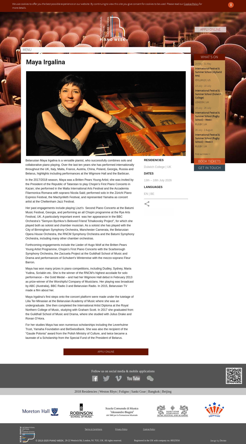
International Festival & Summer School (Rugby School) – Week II (207, 138)
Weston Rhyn (108, 391)
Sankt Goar (138, 391)
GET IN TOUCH (209, 167)
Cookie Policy (191, 4)
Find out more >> (202, 154)
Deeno (223, 440)
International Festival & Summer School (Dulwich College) (208, 94)
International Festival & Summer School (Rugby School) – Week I (207, 116)
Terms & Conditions (93, 429)
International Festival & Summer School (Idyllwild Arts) (208, 72)
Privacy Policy (121, 429)
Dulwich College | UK (157, 167)
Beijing (167, 391)
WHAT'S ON (209, 57)
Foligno (124, 391)
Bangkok (154, 391)
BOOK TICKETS (209, 161)
